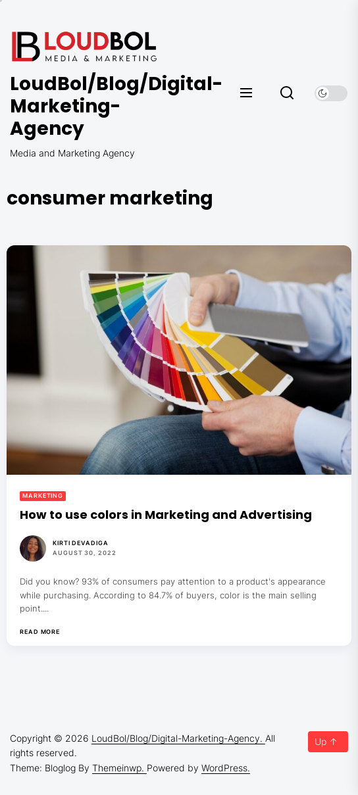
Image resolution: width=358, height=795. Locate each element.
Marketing (42, 495)
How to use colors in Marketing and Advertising (166, 514)
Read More (40, 632)
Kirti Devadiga (81, 542)
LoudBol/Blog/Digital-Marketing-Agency (89, 106)
